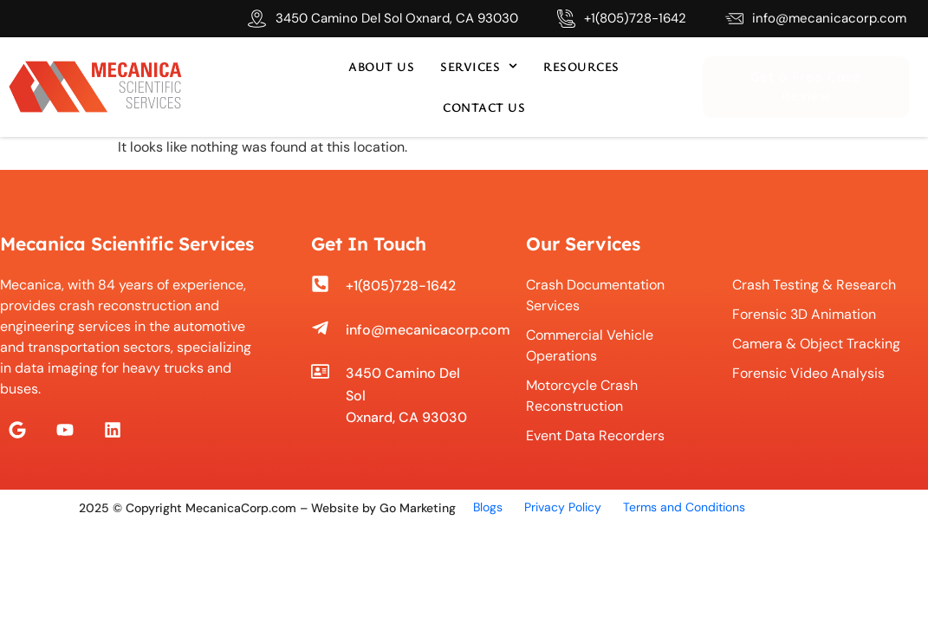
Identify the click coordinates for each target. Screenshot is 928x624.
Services (478, 66)
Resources (581, 66)
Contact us (484, 107)
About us (381, 66)
